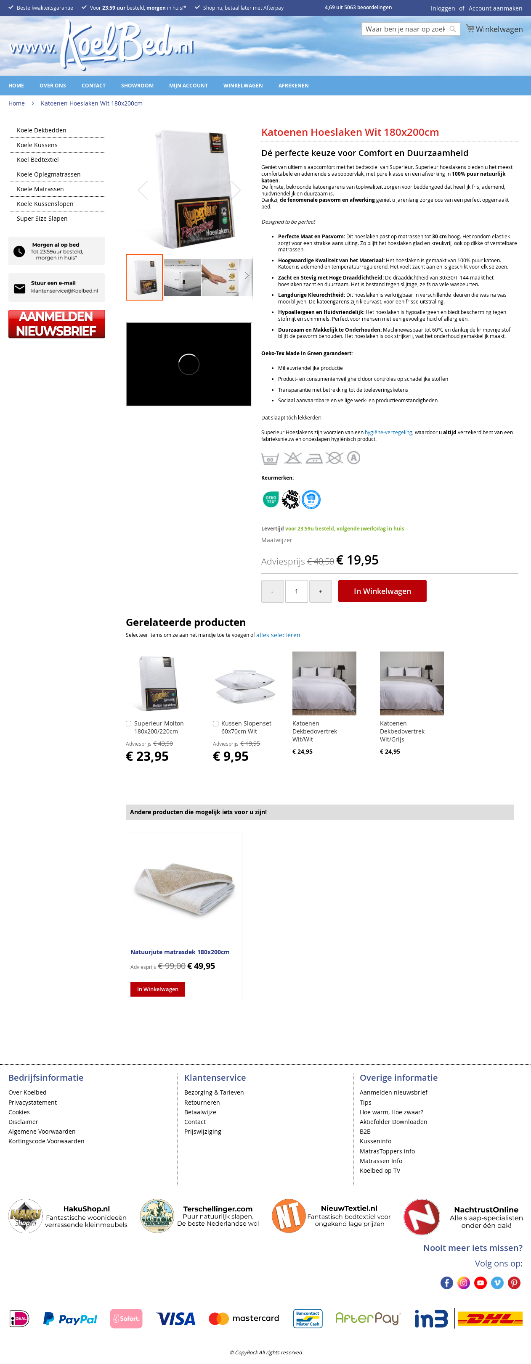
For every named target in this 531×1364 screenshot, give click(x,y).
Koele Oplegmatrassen (49, 174)
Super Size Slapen (42, 219)
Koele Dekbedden (41, 130)
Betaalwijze (200, 1112)
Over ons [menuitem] (53, 85)
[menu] (265, 85)
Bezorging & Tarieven (214, 1092)
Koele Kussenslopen (45, 204)
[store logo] (101, 45)
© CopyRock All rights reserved (265, 1352)
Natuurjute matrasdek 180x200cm (180, 952)
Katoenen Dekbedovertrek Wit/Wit (314, 731)
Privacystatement (32, 1102)
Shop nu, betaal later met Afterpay (243, 7)
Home (16, 103)
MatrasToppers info (387, 1151)
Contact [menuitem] (94, 85)
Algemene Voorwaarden (42, 1131)
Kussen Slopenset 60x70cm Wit (246, 727)
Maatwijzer (276, 540)
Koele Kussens (37, 145)
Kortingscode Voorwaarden (46, 1141)
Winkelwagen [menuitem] (243, 85)
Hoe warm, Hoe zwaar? (391, 1112)
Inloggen (443, 8)
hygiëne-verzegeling (388, 432)
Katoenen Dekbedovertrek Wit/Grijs (402, 731)
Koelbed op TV (380, 1170)
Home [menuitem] (16, 85)
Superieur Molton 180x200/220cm (159, 727)
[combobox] (410, 29)
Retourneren (202, 1102)
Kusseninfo (375, 1141)
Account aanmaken (496, 8)
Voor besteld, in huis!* (138, 7)
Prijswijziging (202, 1131)
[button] (142, 190)
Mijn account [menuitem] (188, 85)
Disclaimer (23, 1122)
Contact (195, 1122)
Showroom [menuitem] (137, 85)
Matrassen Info (381, 1161)
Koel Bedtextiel (38, 160)
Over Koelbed (27, 1092)
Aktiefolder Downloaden (393, 1122)
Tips (366, 1102)
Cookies (19, 1112)
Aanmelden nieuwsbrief (393, 1092)
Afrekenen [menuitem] (294, 85)
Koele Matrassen (40, 189)
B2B (365, 1131)
